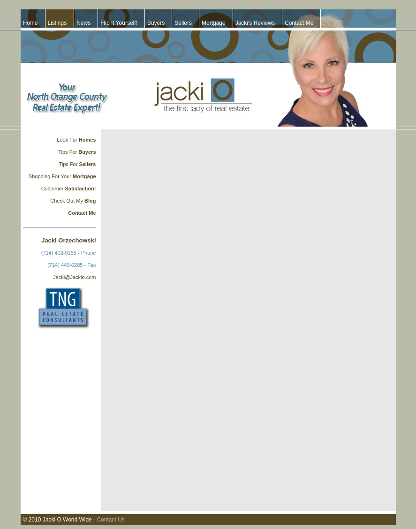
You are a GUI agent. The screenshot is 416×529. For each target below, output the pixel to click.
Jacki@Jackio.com (74, 277)
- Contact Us (109, 519)
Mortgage (214, 23)
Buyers (156, 23)
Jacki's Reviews (255, 23)
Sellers (183, 23)
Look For (67, 140)
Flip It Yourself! (118, 23)
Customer (53, 188)
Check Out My (66, 201)
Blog (89, 201)
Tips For (67, 152)
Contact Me (299, 23)
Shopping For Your (51, 176)
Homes (87, 140)
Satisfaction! (80, 188)
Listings (57, 23)
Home (30, 23)
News (83, 23)
